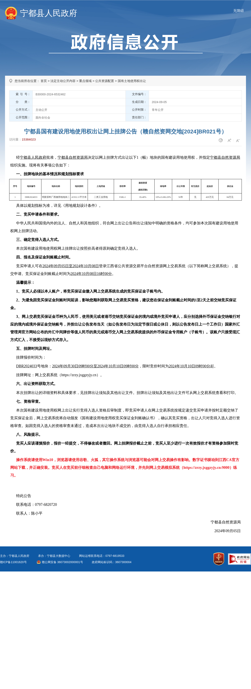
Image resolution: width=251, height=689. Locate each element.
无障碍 (238, 11)
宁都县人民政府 (48, 13)
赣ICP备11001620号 (13, 562)
